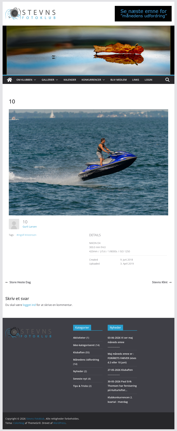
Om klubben (24, 79)
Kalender (70, 79)
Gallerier (48, 79)
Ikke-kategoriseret (84, 345)
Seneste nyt (80, 378)
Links (135, 79)
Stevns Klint (162, 282)
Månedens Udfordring (86, 359)
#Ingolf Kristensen (26, 235)
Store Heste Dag (18, 282)
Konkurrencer (91, 79)
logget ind (29, 305)
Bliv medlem (118, 79)
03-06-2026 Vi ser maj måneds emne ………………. (120, 342)
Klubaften (79, 352)
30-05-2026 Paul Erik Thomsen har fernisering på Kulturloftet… (122, 386)
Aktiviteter (79, 337)
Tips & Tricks (80, 386)
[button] (34, 79)
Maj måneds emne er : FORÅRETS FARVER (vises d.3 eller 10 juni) (122, 358)
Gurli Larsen (30, 226)
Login (148, 79)
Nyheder (78, 371)
